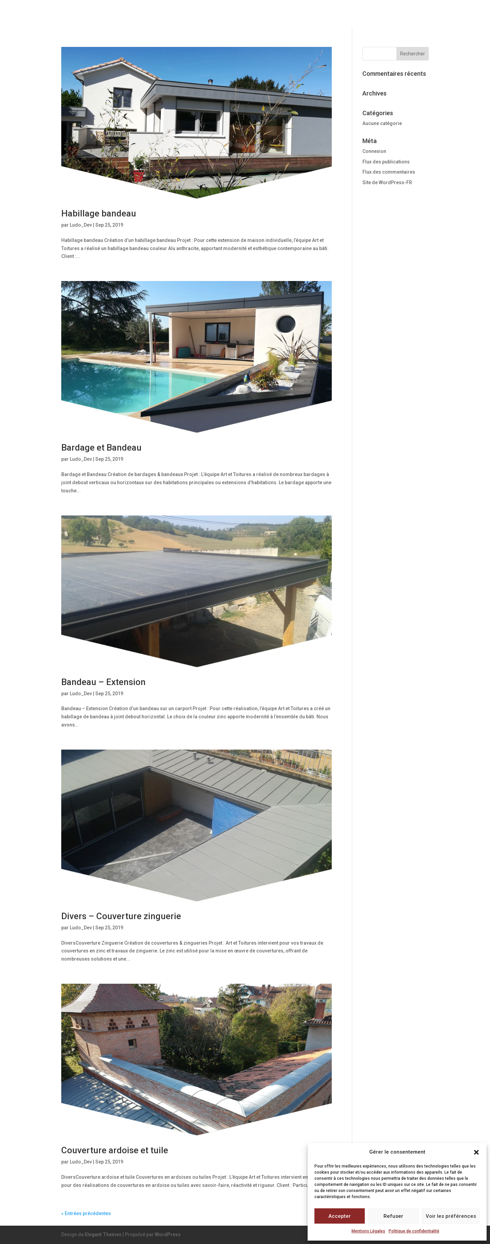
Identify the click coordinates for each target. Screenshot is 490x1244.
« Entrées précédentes (86, 1213)
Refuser (393, 1216)
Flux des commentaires (388, 172)
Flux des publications (386, 161)
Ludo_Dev (81, 225)
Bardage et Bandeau (101, 447)
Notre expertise (270, 14)
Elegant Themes (103, 1234)
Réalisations (375, 14)
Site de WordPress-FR (387, 182)
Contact (416, 14)
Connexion (374, 151)
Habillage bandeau (98, 213)
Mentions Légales (368, 1231)
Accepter (339, 1216)
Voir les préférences (451, 1216)
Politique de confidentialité (414, 1231)
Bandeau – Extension (103, 682)
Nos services (325, 14)
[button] (476, 1152)
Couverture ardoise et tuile (114, 1150)
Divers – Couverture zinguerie (121, 916)
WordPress (168, 1234)
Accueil (224, 14)
